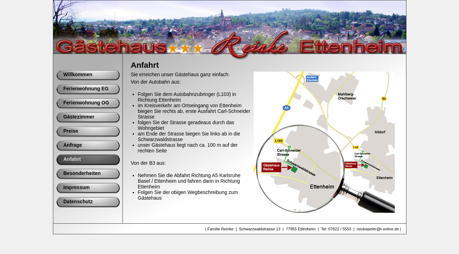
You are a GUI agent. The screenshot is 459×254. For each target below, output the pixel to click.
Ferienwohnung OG (86, 102)
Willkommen (78, 74)
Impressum (77, 187)
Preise (71, 131)
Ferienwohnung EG (86, 88)
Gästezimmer (79, 117)
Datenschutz (78, 201)
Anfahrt (72, 159)
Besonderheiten (82, 173)
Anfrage (73, 145)
